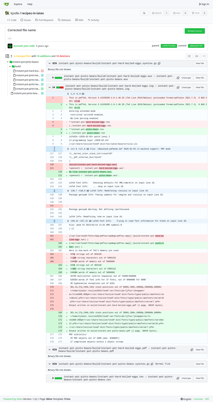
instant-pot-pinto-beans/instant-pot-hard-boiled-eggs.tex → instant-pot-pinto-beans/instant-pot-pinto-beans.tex (118, 378)
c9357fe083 (168, 46)
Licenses (198, 399)
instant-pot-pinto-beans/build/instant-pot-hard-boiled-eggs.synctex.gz (108, 63)
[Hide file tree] (7, 56)
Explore (18, 4)
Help (29, 4)
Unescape (186, 77)
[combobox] (189, 56)
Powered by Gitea (12, 399)
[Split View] (196, 56)
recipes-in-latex (32, 13)
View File (200, 63)
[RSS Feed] (144, 13)
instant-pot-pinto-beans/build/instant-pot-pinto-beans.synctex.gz (104, 364)
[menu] (204, 56)
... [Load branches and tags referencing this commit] (10, 38)
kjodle (15, 13)
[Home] (6, 4)
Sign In (204, 4)
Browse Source (195, 31)
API (207, 399)
